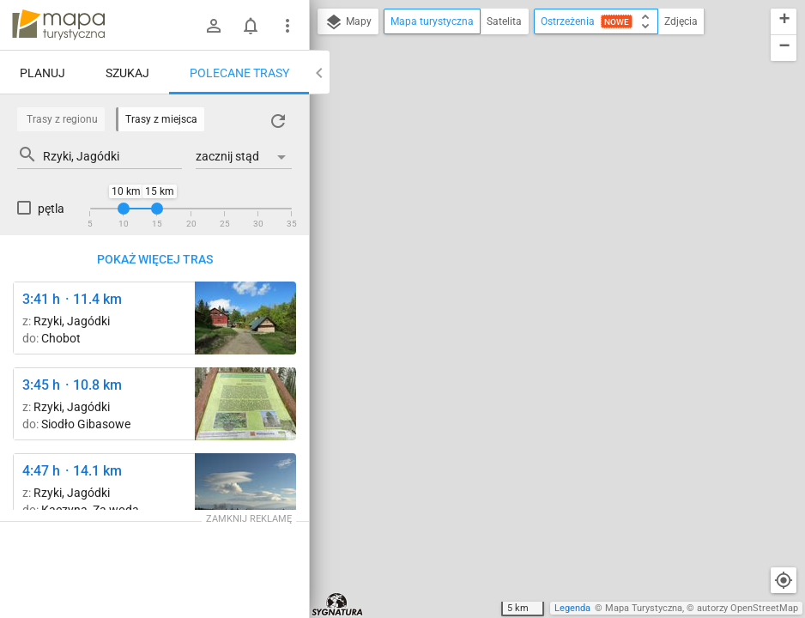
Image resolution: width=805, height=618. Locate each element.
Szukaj (127, 73)
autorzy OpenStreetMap (747, 608)
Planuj (42, 73)
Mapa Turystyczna (643, 608)
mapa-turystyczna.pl (58, 25)
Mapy (348, 22)
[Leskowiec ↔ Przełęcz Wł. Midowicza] (245, 403)
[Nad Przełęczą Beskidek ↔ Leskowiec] (245, 489)
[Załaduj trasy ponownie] (278, 121)
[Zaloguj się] (213, 25)
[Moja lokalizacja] (783, 580)
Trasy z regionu (62, 119)
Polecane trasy (239, 73)
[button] (783, 22)
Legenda (572, 608)
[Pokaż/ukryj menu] (287, 25)
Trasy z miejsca (161, 119)
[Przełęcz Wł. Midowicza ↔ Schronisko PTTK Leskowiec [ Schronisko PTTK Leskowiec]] (245, 318)
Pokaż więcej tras (155, 259)
